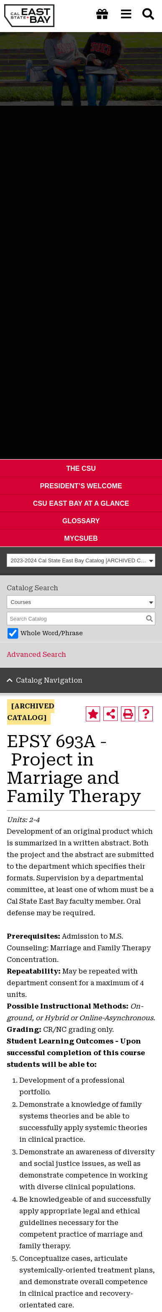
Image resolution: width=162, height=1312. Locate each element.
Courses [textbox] (21, 602)
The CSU (81, 468)
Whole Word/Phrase (52, 633)
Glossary (81, 520)
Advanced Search (36, 654)
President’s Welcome (81, 486)
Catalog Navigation (49, 680)
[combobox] (81, 560)
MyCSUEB (81, 538)
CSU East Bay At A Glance (81, 503)
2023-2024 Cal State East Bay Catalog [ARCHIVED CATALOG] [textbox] (79, 560)
